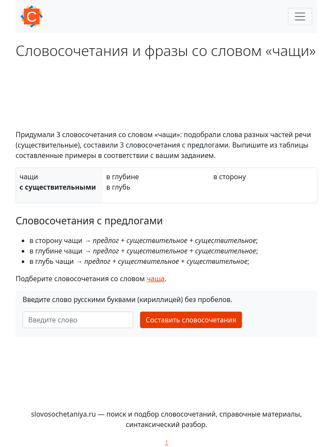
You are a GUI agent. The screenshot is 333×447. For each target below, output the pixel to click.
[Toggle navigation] (300, 16)
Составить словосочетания (191, 320)
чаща (156, 278)
